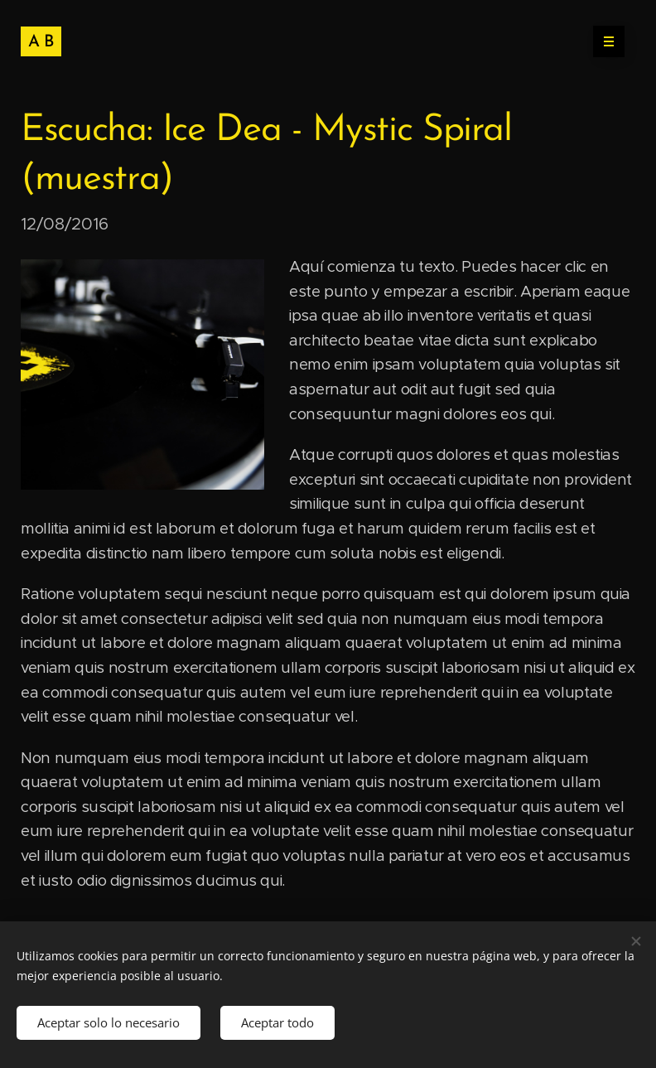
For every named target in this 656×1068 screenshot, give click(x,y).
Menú (603, 41)
